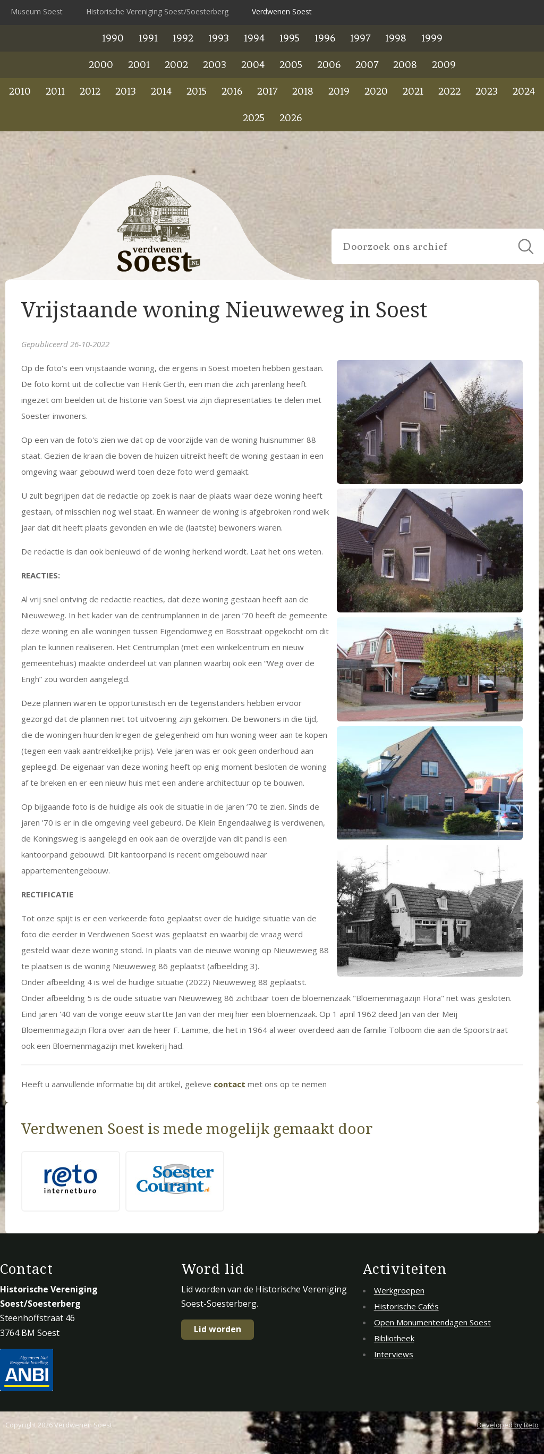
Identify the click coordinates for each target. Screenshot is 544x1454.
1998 (395, 38)
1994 (254, 38)
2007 (366, 64)
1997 (360, 38)
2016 (232, 91)
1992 (183, 38)
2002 (176, 64)
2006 (329, 64)
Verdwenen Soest (282, 11)
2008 (405, 64)
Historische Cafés (406, 1306)
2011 (55, 91)
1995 (289, 38)
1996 (324, 38)
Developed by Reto (508, 1425)
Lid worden (217, 1329)
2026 (290, 118)
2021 (413, 91)
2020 (376, 91)
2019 (339, 91)
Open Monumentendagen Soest (432, 1322)
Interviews (393, 1354)
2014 (161, 91)
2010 (20, 91)
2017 (267, 91)
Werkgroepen (399, 1290)
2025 (254, 118)
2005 (290, 64)
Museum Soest (37, 11)
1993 (218, 38)
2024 (524, 91)
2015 (196, 91)
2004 (253, 64)
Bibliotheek (394, 1338)
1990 (113, 38)
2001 (139, 64)
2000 (101, 64)
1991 (148, 38)
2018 (302, 91)
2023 (486, 91)
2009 (444, 64)
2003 (214, 64)
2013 (125, 91)
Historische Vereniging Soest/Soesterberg (157, 11)
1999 (432, 38)
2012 (90, 91)
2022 (449, 91)
